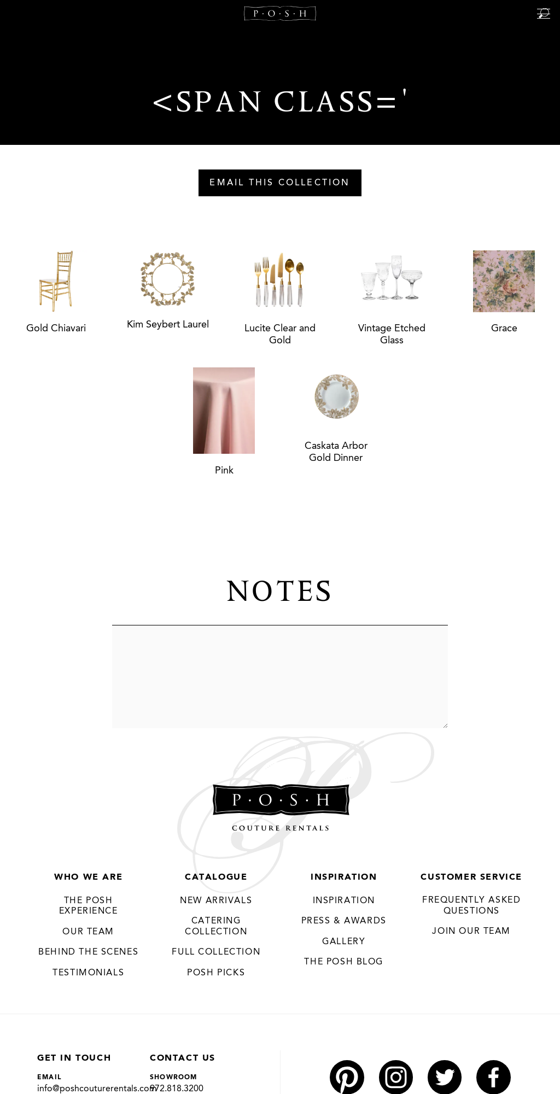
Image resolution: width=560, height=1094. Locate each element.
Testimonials (88, 973)
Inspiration (344, 877)
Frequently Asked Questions (471, 906)
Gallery (343, 942)
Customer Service (471, 877)
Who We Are (88, 877)
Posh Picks (216, 973)
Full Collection (216, 953)
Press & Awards (344, 921)
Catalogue (216, 877)
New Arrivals (216, 901)
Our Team (88, 932)
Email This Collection (279, 183)
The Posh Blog (343, 962)
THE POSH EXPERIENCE (88, 906)
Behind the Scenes (88, 953)
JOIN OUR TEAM (471, 931)
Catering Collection (216, 927)
